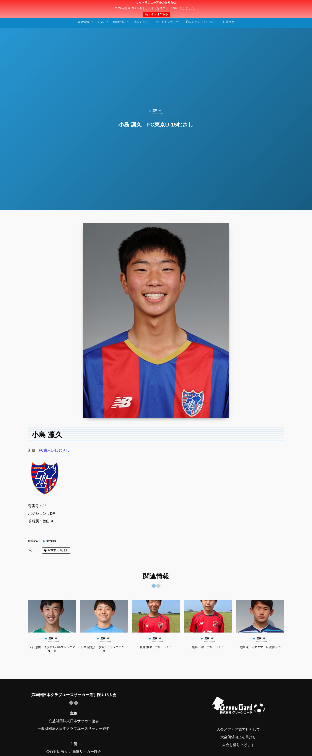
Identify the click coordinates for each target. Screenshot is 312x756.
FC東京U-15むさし (54, 450)
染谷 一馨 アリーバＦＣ (208, 647)
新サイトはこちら (156, 14)
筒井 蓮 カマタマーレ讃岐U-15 (259, 647)
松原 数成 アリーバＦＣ (156, 647)
